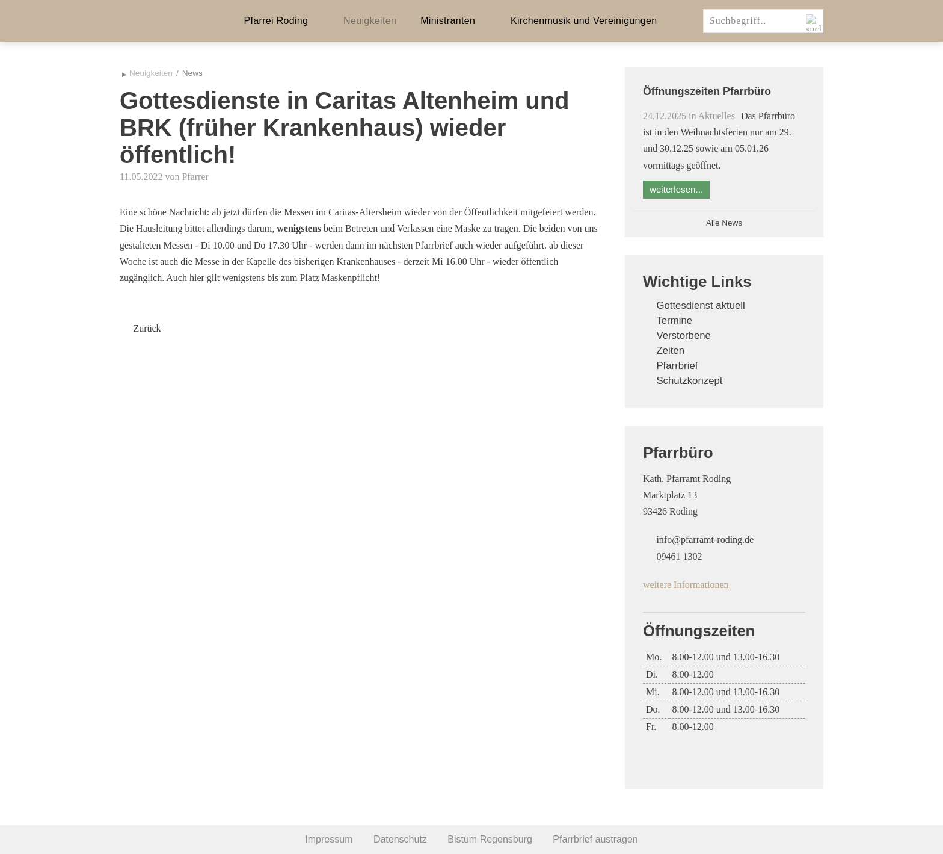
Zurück (147, 328)
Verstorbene (683, 335)
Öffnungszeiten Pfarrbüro (707, 91)
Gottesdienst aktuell (700, 305)
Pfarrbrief (677, 365)
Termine (674, 320)
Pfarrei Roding (276, 21)
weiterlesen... (676, 189)
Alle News (724, 222)
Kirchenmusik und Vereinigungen (584, 21)
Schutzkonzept (689, 380)
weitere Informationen (686, 585)
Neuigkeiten (369, 21)
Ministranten (447, 21)
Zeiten (670, 350)
